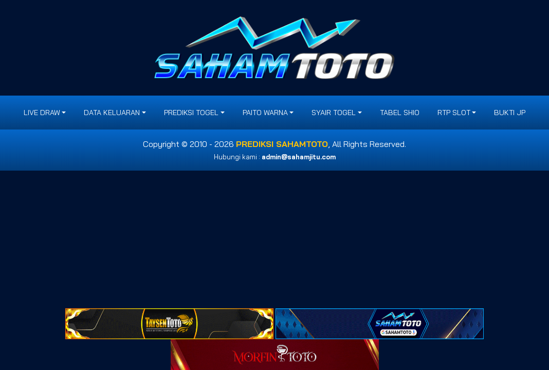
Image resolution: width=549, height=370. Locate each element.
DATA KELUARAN (112, 112)
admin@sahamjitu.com (299, 157)
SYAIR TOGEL (334, 112)
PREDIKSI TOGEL (191, 112)
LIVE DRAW (42, 112)
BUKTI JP (509, 112)
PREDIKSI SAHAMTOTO (282, 144)
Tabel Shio (399, 112)
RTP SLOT (453, 112)
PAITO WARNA (265, 112)
